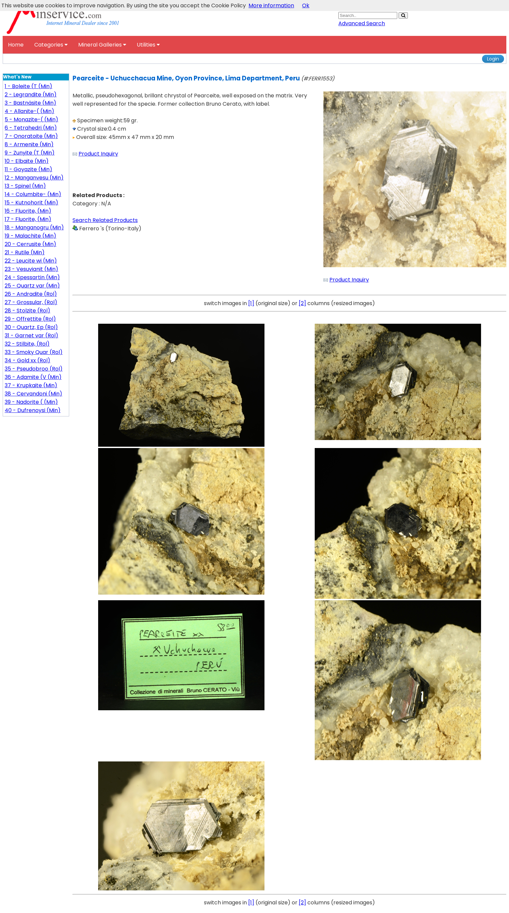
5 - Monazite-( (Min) (31, 119)
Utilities (148, 45)
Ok (305, 5)
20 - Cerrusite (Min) (30, 244)
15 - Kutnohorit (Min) (31, 202)
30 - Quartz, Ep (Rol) (31, 327)
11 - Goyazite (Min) (28, 169)
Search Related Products (105, 220)
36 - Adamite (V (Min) (33, 377)
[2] (302, 303)
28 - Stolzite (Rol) (27, 310)
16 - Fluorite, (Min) (28, 211)
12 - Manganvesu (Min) (34, 177)
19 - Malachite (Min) (30, 236)
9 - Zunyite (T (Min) (30, 153)
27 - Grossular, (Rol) (31, 302)
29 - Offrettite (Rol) (30, 319)
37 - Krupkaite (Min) (31, 385)
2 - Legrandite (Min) (31, 94)
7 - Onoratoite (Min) (31, 136)
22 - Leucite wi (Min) (31, 261)
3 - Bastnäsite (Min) (30, 103)
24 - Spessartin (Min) (32, 277)
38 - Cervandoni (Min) (33, 394)
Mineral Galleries (102, 45)
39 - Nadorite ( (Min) (31, 402)
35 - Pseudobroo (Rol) (34, 369)
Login (493, 59)
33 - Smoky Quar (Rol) (34, 352)
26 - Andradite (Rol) (31, 294)
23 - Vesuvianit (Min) (31, 269)
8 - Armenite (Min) (29, 144)
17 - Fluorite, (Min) (28, 219)
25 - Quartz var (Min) (32, 285)
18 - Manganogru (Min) (34, 227)
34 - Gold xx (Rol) (27, 360)
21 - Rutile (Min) (25, 252)
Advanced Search (361, 23)
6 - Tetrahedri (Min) (31, 128)
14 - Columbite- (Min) (33, 194)
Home (16, 45)
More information (271, 5)
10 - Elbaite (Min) (27, 161)
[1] (251, 303)
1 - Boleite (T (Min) (28, 86)
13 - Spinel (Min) (25, 186)
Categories (51, 45)
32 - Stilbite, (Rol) (27, 344)
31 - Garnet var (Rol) (31, 335)
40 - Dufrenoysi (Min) (33, 410)
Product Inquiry (98, 154)
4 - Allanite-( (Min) (29, 111)
